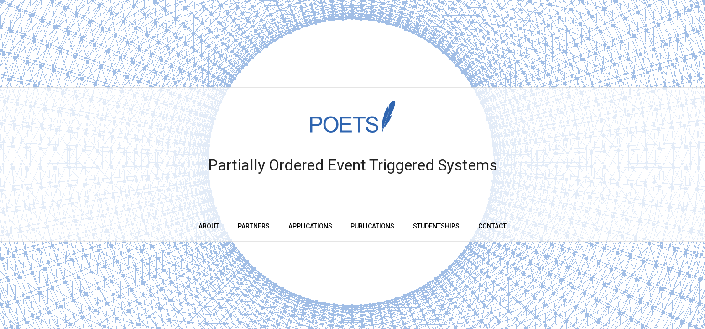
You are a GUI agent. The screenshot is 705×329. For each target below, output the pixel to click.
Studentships (436, 226)
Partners (254, 226)
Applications (310, 226)
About (208, 226)
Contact (492, 226)
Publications (372, 226)
